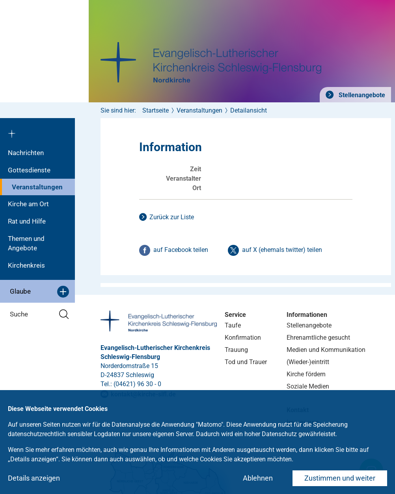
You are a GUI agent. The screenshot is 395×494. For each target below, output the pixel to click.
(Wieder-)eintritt (308, 362)
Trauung (236, 349)
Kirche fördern (306, 374)
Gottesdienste (29, 170)
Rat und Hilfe (27, 221)
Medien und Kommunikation (326, 349)
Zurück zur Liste (171, 217)
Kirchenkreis (26, 265)
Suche (39, 314)
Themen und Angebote (26, 243)
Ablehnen (258, 478)
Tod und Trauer (246, 362)
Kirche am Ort (28, 204)
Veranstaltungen (37, 187)
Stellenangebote (361, 95)
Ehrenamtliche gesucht (318, 337)
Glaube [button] (39, 292)
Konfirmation (243, 337)
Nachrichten (26, 153)
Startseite (155, 110)
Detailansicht (248, 110)
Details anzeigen (34, 478)
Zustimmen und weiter (339, 478)
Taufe (233, 325)
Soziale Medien (308, 386)
